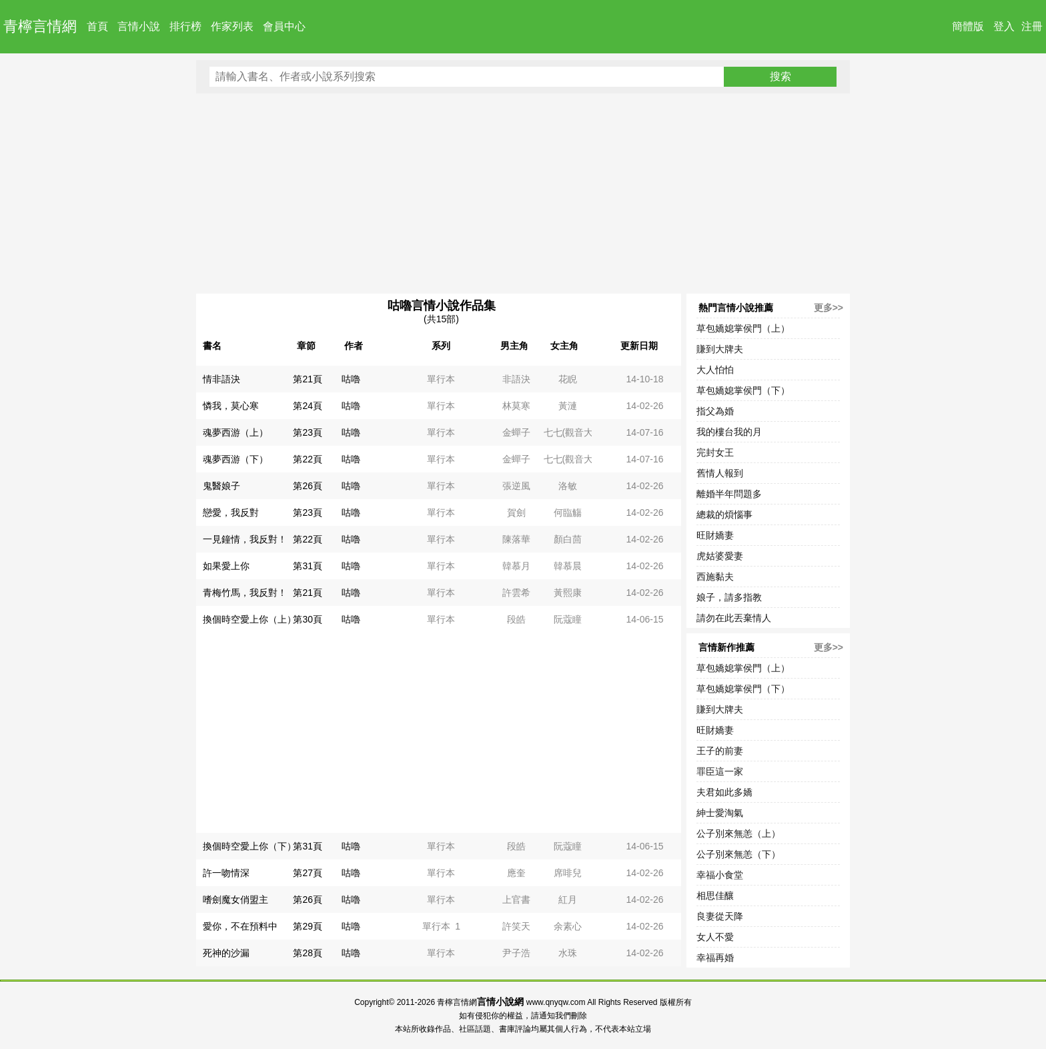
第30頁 (307, 619)
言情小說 (138, 26)
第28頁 (307, 953)
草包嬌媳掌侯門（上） (743, 328)
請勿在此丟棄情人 (733, 618)
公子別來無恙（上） (738, 833)
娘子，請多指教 (729, 597)
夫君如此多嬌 (724, 792)
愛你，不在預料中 (240, 926)
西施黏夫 (715, 576)
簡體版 (968, 26)
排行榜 (185, 26)
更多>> (828, 307)
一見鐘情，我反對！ (245, 539)
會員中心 (284, 26)
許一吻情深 (226, 872)
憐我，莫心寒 (231, 405)
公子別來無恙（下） (738, 854)
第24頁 (307, 405)
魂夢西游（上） (235, 432)
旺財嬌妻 (715, 535)
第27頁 (307, 872)
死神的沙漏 (226, 953)
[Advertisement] (523, 193)
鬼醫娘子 (221, 485)
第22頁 (307, 459)
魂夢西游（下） (235, 459)
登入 (1004, 26)
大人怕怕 (715, 369)
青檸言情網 (40, 26)
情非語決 (221, 379)
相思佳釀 (715, 895)
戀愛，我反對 (231, 512)
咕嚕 (351, 379)
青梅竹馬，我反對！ (245, 592)
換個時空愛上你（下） (249, 846)
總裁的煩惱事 (724, 514)
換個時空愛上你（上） (249, 619)
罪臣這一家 (719, 771)
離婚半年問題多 (729, 493)
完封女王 (715, 452)
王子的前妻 (719, 750)
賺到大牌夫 (719, 349)
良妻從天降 (719, 916)
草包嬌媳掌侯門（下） (743, 390)
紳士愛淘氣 (719, 812)
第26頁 (307, 485)
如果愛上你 (226, 566)
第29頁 (307, 926)
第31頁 (307, 566)
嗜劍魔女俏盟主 (235, 899)
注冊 (1032, 26)
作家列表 (232, 26)
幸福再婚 (715, 957)
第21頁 (307, 379)
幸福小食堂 (719, 874)
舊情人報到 (719, 473)
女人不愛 (715, 937)
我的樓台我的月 (729, 431)
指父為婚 (715, 411)
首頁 (97, 26)
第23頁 (307, 432)
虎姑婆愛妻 (719, 556)
